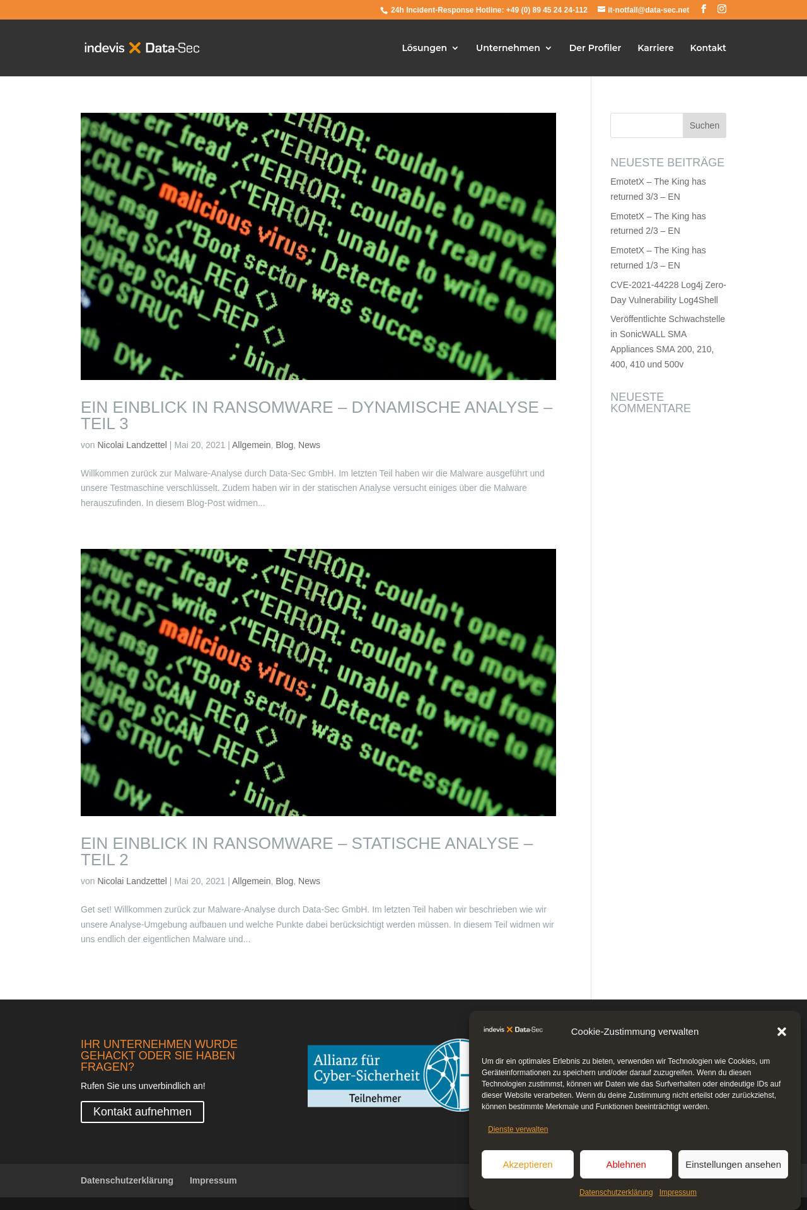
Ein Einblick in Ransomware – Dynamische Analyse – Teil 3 (316, 415)
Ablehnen (626, 1166)
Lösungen (425, 48)
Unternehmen (508, 48)
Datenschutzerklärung (616, 1194)
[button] (781, 1034)
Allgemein (251, 445)
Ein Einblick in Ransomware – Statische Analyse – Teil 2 (307, 851)
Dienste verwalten (518, 1131)
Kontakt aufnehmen (142, 1111)
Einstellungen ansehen (733, 1166)
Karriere (655, 48)
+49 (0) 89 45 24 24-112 (547, 10)
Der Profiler (595, 48)
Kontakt (708, 48)
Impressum (678, 1194)
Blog (284, 445)
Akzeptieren (527, 1166)
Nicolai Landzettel (132, 445)
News (309, 445)
